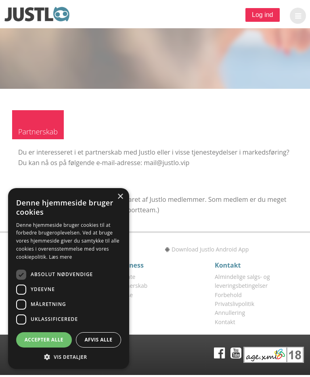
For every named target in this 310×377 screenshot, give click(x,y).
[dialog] (68, 278)
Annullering (230, 312)
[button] (296, 16)
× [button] (120, 197)
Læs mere (60, 256)
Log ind (262, 14)
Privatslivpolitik (234, 304)
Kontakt (225, 322)
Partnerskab (131, 285)
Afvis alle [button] (98, 339)
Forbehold (228, 295)
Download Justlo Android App (207, 249)
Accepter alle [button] (44, 339)
